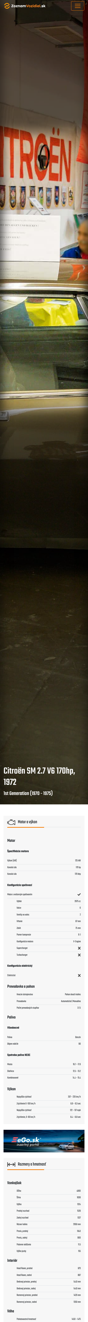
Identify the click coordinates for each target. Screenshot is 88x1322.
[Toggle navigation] (77, 6)
